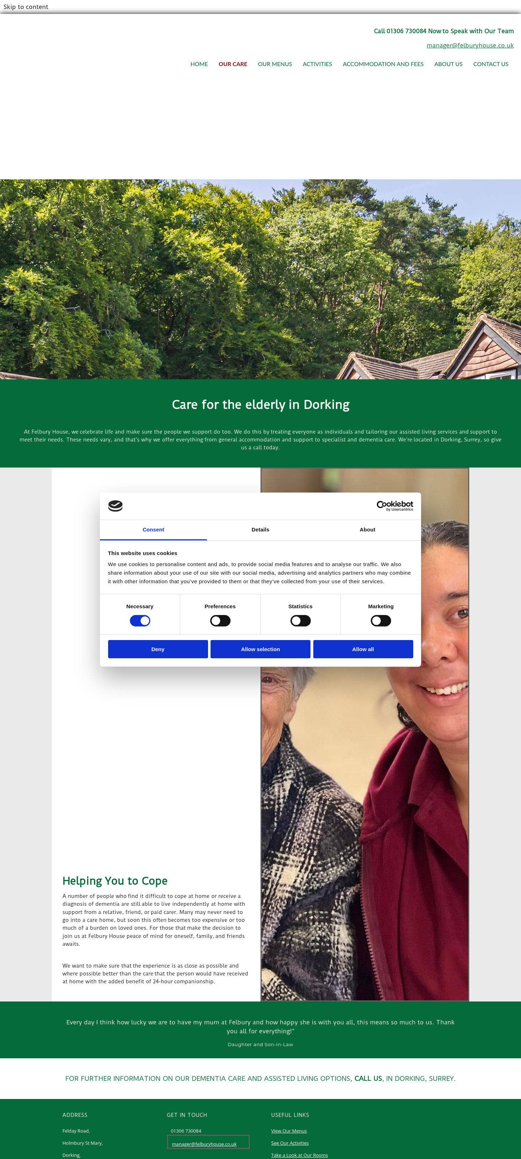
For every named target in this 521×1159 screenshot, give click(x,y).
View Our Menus (289, 1131)
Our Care (233, 63)
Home (199, 63)
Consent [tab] (154, 529)
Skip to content (26, 6)
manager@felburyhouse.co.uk (470, 45)
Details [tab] (260, 529)
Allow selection (260, 649)
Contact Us (491, 63)
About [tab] (367, 529)
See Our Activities (290, 1143)
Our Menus (275, 63)
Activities (317, 63)
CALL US (368, 1078)
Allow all (363, 649)
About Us (448, 63)
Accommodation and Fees (383, 63)
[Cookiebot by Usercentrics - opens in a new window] (382, 506)
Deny (158, 649)
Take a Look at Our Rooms (299, 1155)
